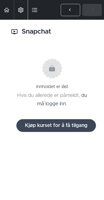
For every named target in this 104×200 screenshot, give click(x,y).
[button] (7, 10)
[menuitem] (21, 10)
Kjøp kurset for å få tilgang (56, 125)
